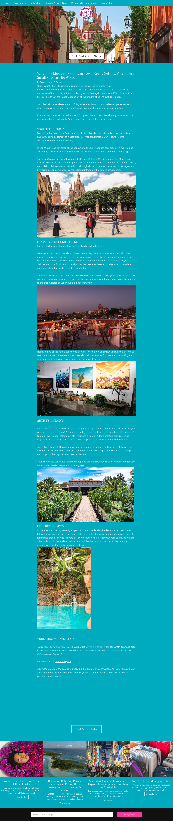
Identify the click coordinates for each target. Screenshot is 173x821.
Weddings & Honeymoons (84, 3)
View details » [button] (21, 797)
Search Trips (52, 3)
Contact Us (106, 3)
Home (7, 3)
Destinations (36, 3)
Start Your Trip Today (86, 729)
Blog (64, 3)
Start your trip (129, 815)
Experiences (19, 3)
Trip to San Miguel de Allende (86, 56)
